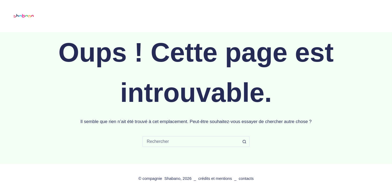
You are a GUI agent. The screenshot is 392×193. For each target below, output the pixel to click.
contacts (284, 15)
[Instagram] (381, 16)
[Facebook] (371, 16)
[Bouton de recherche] (244, 141)
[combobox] (191, 141)
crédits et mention (214, 178)
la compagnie (196, 16)
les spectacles (117, 16)
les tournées (156, 15)
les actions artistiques (244, 15)
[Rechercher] (359, 16)
